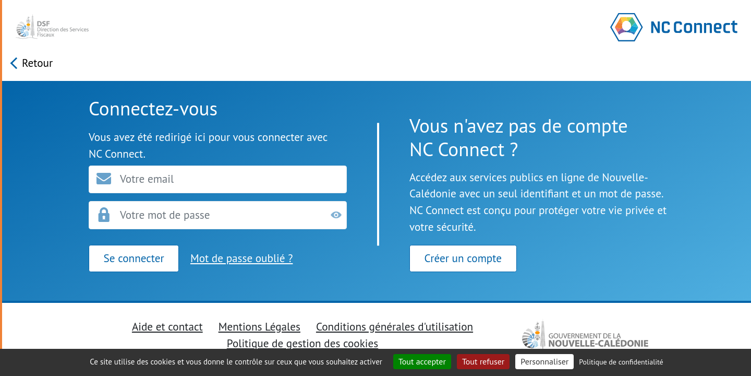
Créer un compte (463, 258)
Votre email (147, 179)
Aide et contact (167, 326)
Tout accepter (422, 361)
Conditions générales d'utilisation (394, 326)
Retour (37, 62)
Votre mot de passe (165, 214)
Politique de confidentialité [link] (621, 362)
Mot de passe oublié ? (241, 258)
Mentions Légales (259, 326)
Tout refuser (483, 361)
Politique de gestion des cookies (302, 343)
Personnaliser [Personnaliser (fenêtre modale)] (544, 361)
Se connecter (134, 258)
